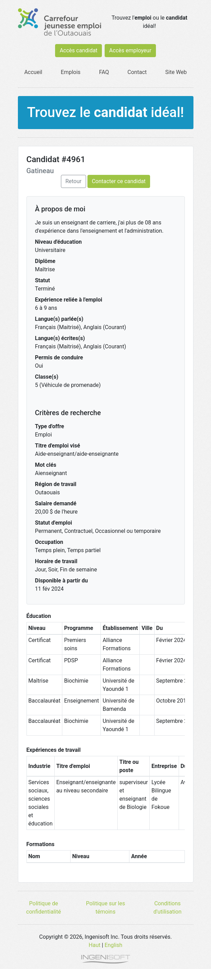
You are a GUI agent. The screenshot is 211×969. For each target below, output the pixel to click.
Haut (95, 945)
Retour (73, 181)
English (114, 945)
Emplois (71, 72)
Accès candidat (78, 50)
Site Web (176, 72)
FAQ (104, 72)
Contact (137, 72)
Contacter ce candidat (119, 181)
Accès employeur (130, 50)
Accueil (33, 72)
